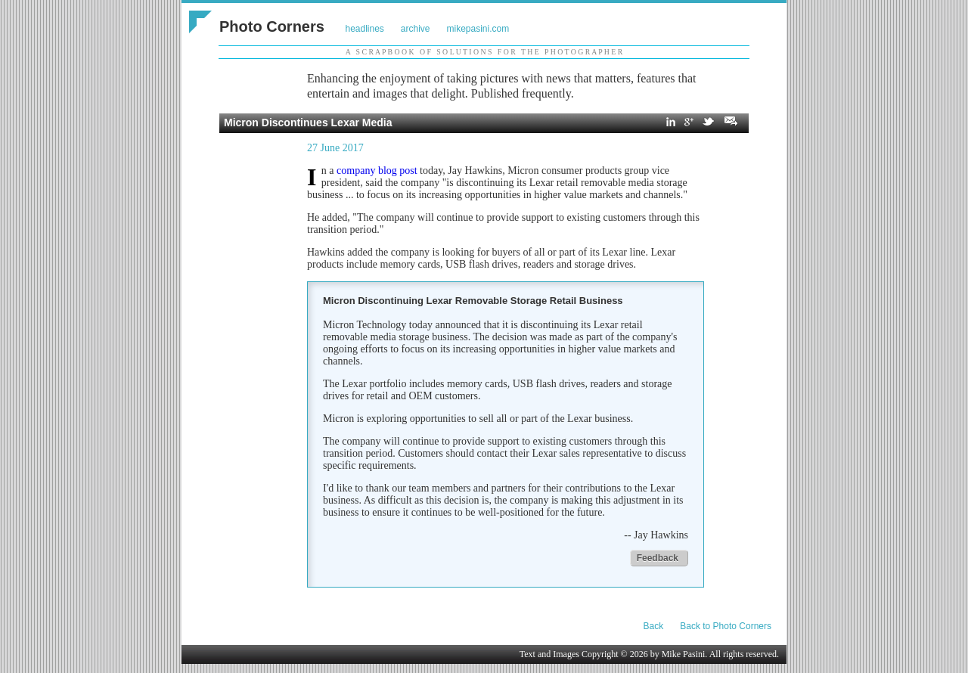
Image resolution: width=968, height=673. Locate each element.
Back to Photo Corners (725, 626)
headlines (364, 28)
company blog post (377, 170)
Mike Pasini (684, 654)
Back (654, 626)
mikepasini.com (478, 28)
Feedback (657, 558)
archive (415, 28)
